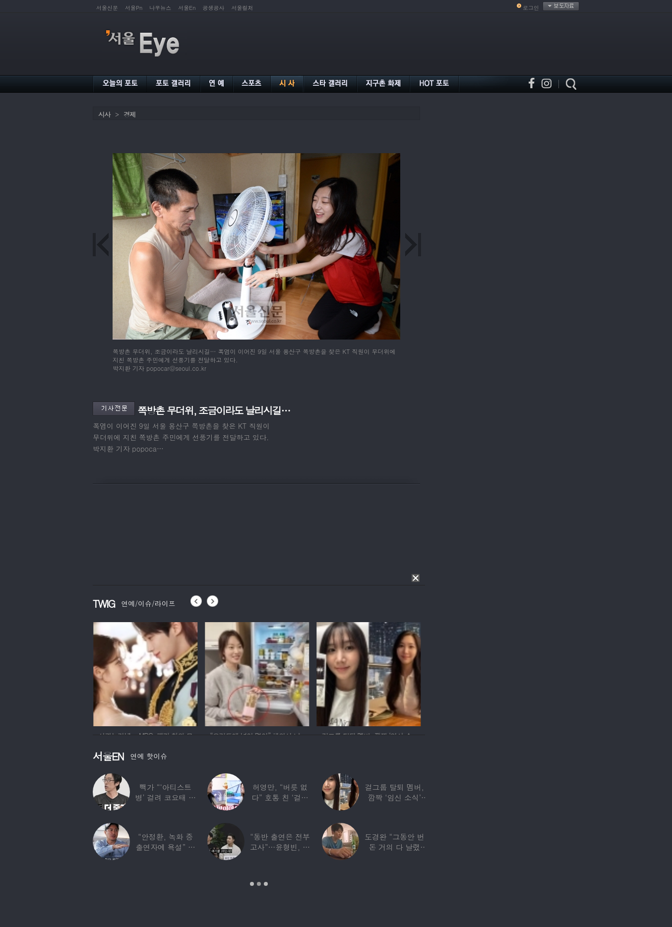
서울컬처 (242, 7)
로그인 (531, 7)
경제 (129, 114)
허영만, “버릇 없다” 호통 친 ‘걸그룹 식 (279, 797)
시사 (104, 114)
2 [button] (259, 884)
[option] (180, 673)
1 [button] (252, 884)
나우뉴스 (160, 7)
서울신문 (107, 7)
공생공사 (214, 7)
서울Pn (133, 7)
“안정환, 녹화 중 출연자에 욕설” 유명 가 (165, 847)
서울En (186, 7)
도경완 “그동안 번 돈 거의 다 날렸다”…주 (394, 847)
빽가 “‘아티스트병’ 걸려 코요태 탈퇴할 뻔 (165, 797)
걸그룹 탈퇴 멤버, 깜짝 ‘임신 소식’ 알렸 (394, 797)
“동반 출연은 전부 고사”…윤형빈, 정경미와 (280, 847)
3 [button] (266, 884)
